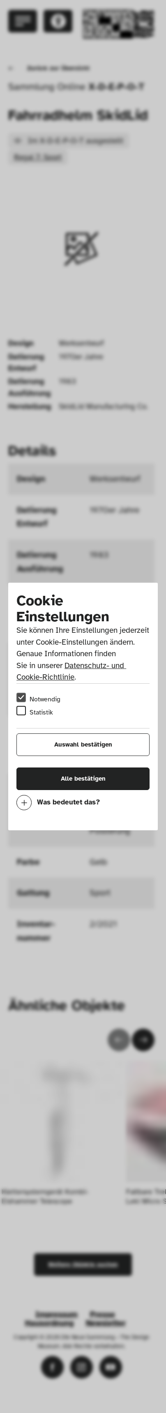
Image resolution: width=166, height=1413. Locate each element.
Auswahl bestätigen (83, 744)
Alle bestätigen (83, 778)
